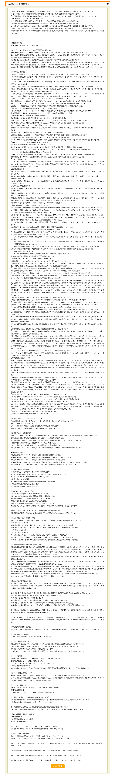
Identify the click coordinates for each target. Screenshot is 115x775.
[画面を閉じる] (108, 4)
